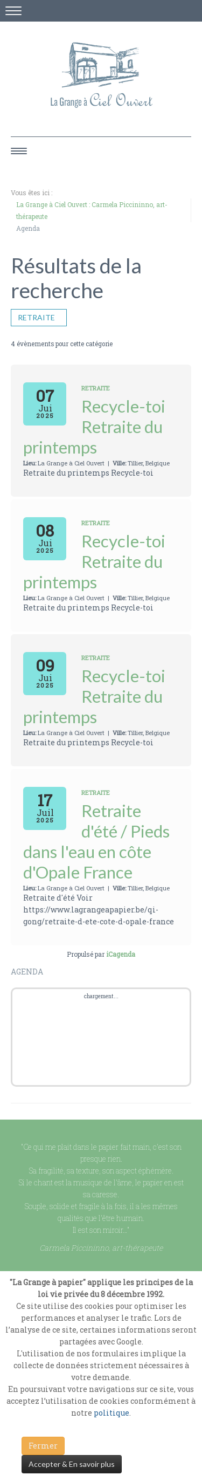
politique (111, 1413)
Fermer (43, 1445)
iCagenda (120, 954)
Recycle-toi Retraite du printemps (94, 426)
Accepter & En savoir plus (72, 1464)
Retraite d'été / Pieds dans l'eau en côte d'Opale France (96, 841)
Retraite (39, 317)
